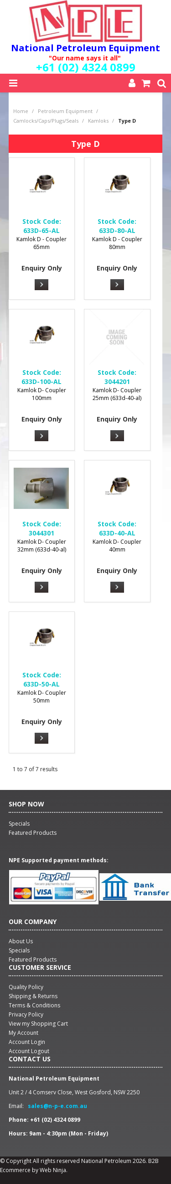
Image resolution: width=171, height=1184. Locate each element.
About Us (21, 941)
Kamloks (98, 120)
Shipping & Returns (33, 996)
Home (20, 111)
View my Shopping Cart (38, 1023)
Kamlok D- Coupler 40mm (117, 545)
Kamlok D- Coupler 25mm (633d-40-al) (117, 394)
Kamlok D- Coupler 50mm (41, 696)
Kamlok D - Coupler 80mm (117, 243)
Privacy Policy (26, 1014)
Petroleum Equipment (65, 111)
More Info (41, 284)
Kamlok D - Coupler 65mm (41, 243)
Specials (19, 950)
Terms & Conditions (34, 1005)
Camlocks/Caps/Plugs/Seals (45, 120)
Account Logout (29, 1051)
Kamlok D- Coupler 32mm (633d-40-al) (41, 545)
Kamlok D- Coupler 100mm (41, 394)
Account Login (27, 1042)
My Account (23, 1033)
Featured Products (33, 959)
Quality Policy (26, 987)
